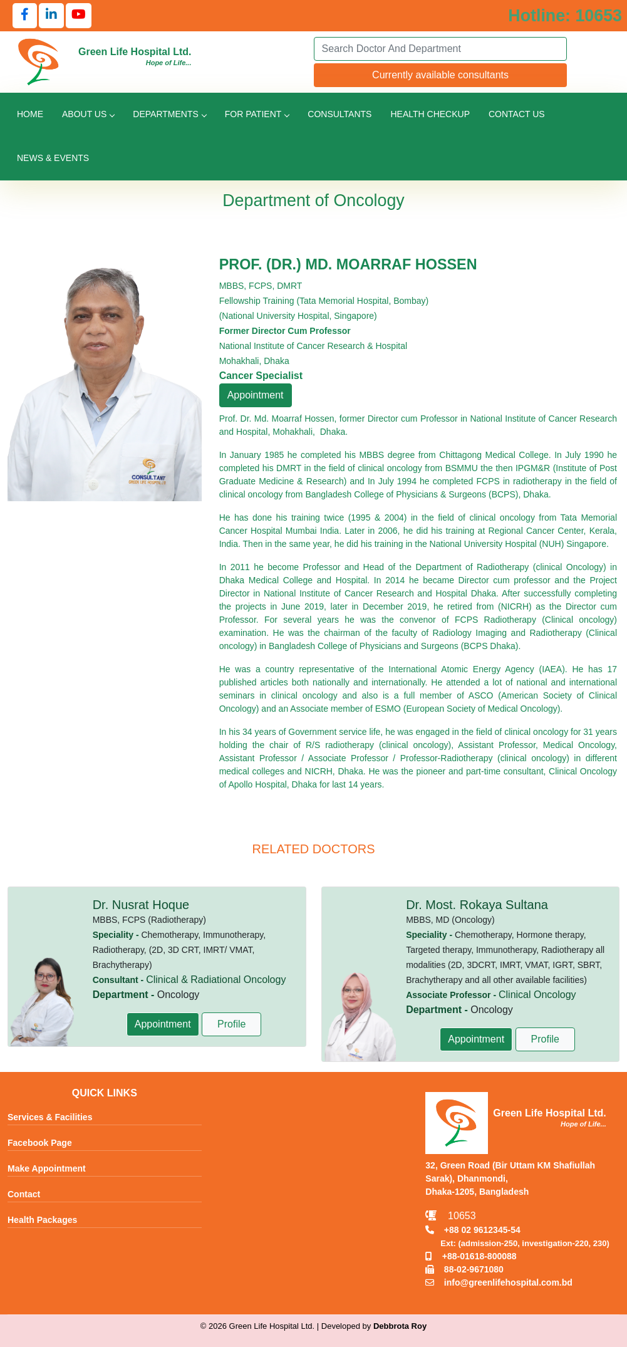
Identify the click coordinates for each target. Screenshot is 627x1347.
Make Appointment (47, 1168)
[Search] (440, 49)
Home (30, 114)
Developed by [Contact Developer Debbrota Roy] (374, 1326)
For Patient (257, 114)
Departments (169, 114)
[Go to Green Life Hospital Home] (39, 61)
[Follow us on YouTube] (78, 15)
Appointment (255, 395)
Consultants (339, 114)
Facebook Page (40, 1143)
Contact (24, 1194)
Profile (231, 1024)
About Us (88, 114)
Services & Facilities (50, 1117)
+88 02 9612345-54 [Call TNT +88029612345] (472, 1230)
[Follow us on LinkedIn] (51, 15)
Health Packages (42, 1220)
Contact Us (517, 114)
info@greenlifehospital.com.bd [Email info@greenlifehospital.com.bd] (499, 1282)
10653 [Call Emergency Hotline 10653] (450, 1215)
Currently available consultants (440, 75)
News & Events (53, 158)
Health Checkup (430, 114)
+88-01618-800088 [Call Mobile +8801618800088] (470, 1256)
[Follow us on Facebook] (25, 15)
